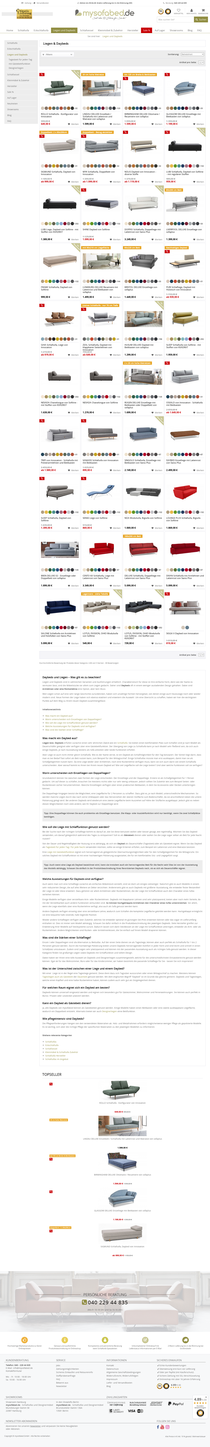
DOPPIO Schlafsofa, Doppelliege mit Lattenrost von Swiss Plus (143, 230)
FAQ (9, 121)
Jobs (58, 1365)
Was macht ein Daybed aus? (59, 715)
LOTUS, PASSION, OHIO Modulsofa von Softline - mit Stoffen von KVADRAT (142, 636)
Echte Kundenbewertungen (172, 1365)
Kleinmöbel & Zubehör (18, 80)
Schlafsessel (13, 74)
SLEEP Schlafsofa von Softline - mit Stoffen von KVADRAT (183, 346)
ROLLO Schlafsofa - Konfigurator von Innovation (59, 115)
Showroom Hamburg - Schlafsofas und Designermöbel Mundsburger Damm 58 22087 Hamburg (29, 1406)
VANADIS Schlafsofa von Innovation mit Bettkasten (100, 461)
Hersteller (12, 86)
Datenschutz (112, 1368)
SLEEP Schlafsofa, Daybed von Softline (56, 519)
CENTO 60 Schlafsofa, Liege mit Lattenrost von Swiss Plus (98, 577)
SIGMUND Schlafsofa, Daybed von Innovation (58, 173)
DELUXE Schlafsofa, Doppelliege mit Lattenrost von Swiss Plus (142, 577)
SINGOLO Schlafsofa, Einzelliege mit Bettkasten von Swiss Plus (143, 461)
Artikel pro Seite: (187, 62)
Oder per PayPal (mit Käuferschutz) (176, 1372)
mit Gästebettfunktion (19, 63)
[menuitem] (182, 19)
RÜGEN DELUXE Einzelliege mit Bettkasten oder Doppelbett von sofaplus (141, 405)
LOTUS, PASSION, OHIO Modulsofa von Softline (100, 634)
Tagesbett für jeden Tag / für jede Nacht (65, 847)
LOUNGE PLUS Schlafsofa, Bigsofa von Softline (183, 519)
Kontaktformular (14, 1371)
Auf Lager (12, 97)
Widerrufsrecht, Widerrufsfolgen (122, 1375)
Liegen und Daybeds (17, 54)
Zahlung (26, 3)
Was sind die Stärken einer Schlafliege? (64, 729)
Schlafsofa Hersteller (55, 1055)
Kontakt (110, 1365)
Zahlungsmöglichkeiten (67, 1368)
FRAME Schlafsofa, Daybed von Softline (56, 288)
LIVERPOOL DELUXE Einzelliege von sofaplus (184, 230)
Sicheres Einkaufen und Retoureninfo (74, 1372)
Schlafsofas (50, 1041)
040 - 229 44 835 (22, 1365)
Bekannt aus (62, 1382)
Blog (9, 115)
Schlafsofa (12, 43)
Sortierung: (173, 54)
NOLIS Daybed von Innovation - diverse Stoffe (140, 173)
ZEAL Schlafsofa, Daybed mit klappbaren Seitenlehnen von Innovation (97, 347)
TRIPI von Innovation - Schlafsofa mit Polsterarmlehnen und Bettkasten (59, 461)
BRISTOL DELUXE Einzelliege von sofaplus (141, 288)
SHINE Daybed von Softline (96, 229)
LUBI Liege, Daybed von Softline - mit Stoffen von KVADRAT (59, 230)
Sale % (10, 92)
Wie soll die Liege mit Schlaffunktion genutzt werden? (71, 722)
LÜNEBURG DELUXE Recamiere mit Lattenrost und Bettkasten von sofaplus (100, 289)
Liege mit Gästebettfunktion (60, 852)
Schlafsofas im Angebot (56, 1059)
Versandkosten (41, 3)
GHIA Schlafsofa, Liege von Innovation (54, 346)
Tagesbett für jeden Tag (20, 59)
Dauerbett (82, 976)
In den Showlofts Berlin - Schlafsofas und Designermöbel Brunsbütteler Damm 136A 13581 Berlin (79, 1406)
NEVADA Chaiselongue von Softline (100, 402)
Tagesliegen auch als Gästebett (57, 976)
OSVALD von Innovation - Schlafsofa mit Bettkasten (184, 403)
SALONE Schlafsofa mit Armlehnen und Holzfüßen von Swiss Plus (58, 634)
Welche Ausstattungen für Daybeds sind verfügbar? (70, 726)
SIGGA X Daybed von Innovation (182, 633)
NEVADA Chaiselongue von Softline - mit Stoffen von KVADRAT (59, 403)
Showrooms (13, 109)
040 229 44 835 (108, 1302)
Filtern (47, 54)
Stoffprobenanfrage (65, 1375)
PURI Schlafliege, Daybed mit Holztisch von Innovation (180, 288)
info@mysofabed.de (23, 1368)
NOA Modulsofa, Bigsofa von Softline (143, 518)
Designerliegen (16, 68)
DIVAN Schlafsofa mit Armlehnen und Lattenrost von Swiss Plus (185, 577)
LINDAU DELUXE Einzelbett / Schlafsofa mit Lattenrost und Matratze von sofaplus (97, 116)
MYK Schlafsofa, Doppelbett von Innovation (99, 173)
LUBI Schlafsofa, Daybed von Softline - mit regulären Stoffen (184, 173)
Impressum (112, 1379)
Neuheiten (12, 103)
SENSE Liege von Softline (95, 518)
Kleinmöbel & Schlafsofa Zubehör (61, 1052)
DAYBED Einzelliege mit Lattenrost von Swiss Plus (183, 461)
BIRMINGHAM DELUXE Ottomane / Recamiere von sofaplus (142, 115)
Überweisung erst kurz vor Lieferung (177, 1368)
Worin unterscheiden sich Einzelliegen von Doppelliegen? (73, 719)
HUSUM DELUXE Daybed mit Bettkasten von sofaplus (139, 346)
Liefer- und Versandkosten (119, 1382)
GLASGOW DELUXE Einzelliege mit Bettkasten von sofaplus (183, 115)
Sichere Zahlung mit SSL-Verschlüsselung (179, 1375)
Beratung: (175, 3)
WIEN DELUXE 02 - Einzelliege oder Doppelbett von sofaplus (58, 577)
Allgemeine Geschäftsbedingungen (123, 1372)
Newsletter (61, 1386)
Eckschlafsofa (13, 48)
